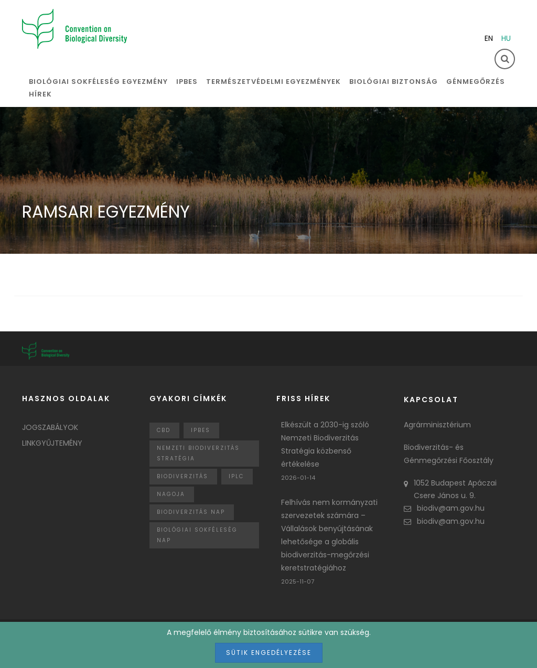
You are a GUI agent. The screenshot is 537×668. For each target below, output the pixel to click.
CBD (163, 430)
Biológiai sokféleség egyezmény (98, 82)
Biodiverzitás (182, 476)
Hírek (40, 94)
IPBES (187, 82)
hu (506, 38)
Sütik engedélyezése (269, 652)
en (489, 38)
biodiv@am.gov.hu (444, 508)
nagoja (171, 494)
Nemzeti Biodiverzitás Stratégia (198, 453)
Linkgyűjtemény (52, 443)
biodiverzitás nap (191, 512)
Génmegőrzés (475, 82)
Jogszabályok (50, 427)
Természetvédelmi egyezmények (273, 82)
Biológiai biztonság (393, 82)
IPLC (236, 476)
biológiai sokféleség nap (197, 535)
